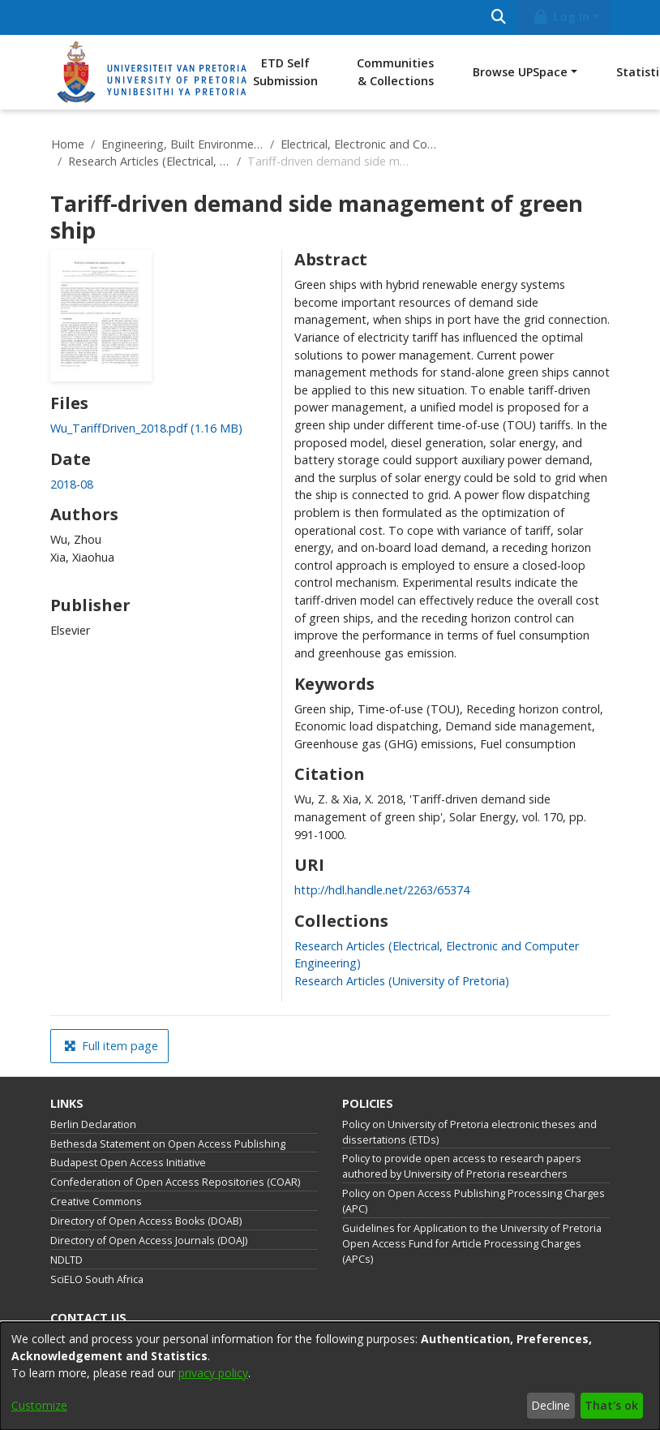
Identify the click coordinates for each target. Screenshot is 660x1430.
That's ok (611, 1405)
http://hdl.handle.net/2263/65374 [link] (381, 890)
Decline (550, 1405)
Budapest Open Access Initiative (128, 1162)
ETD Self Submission (285, 71)
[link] (146, 428)
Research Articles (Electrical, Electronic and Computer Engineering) (149, 161)
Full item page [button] (111, 1045)
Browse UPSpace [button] (520, 72)
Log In (561, 16)
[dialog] (330, 1376)
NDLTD (66, 1260)
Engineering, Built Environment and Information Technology (182, 144)
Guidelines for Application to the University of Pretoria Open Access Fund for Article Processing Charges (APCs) (472, 1243)
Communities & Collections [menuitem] (395, 71)
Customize (39, 1405)
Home (67, 144)
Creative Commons (96, 1201)
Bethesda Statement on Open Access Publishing (167, 1144)
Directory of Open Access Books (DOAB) (146, 1221)
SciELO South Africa (97, 1279)
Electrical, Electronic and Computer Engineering (362, 144)
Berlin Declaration (93, 1124)
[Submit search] (498, 17)
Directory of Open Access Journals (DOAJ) (148, 1240)
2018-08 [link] (71, 484)
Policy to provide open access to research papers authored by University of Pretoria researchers (461, 1166)
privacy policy (213, 1372)
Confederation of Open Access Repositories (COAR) (175, 1182)
